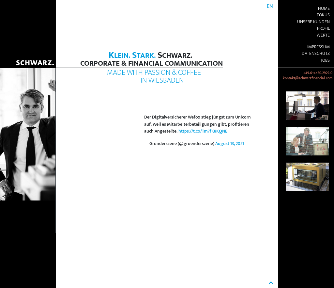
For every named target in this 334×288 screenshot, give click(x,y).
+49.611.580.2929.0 (317, 73)
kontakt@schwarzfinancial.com (307, 78)
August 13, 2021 (229, 144)
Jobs (325, 60)
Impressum (318, 47)
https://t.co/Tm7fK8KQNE (202, 131)
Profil (323, 28)
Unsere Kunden (313, 22)
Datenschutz (316, 53)
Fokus (323, 15)
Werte (323, 35)
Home (324, 8)
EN (270, 6)
